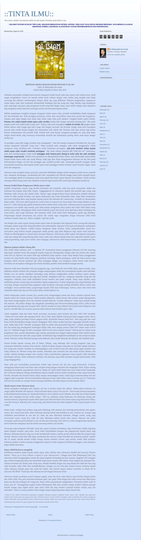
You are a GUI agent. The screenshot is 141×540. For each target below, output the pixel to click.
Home (50, 515)
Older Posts (89, 515)
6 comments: (44, 507)
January (102, 165)
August (102, 151)
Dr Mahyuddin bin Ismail (119, 49)
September (103, 130)
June (101, 124)
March (102, 117)
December (103, 110)
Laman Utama (105, 68)
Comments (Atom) (54, 520)
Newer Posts (10, 515)
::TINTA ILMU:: (29, 14)
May (101, 113)
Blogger (80, 535)
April (101, 169)
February (103, 120)
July (101, 134)
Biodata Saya (104, 72)
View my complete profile (116, 55)
